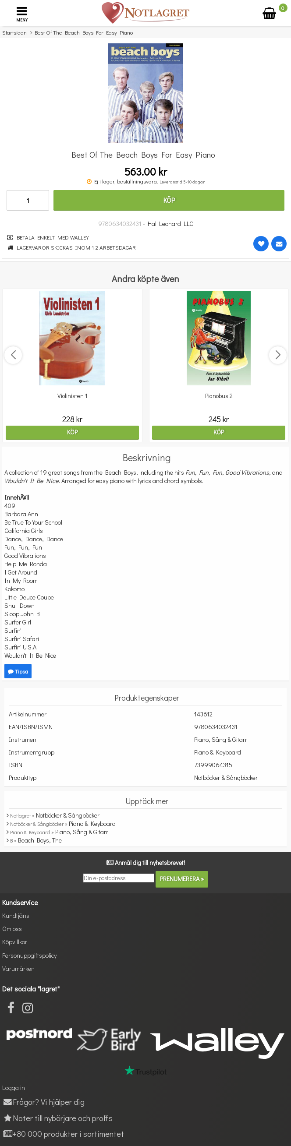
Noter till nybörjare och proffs (57, 1117)
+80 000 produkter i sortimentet (63, 1133)
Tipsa (18, 671)
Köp (169, 200)
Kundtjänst (16, 915)
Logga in (13, 1087)
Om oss (12, 928)
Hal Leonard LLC (170, 223)
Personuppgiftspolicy (29, 955)
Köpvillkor (14, 942)
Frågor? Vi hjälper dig (43, 1101)
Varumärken (18, 968)
